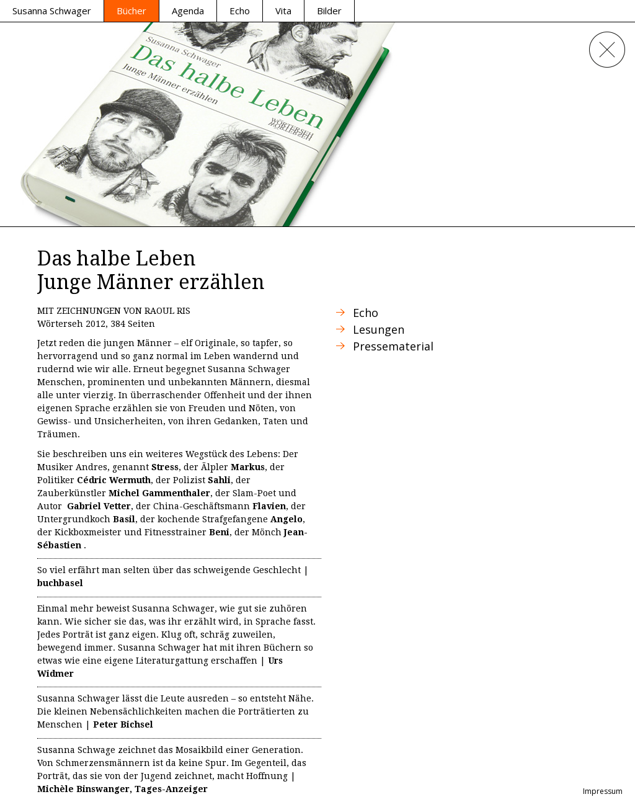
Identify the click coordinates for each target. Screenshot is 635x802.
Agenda (188, 10)
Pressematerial (393, 346)
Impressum (603, 791)
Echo (239, 10)
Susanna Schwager (51, 10)
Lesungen (378, 329)
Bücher (131, 10)
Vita (283, 10)
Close (607, 49)
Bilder (329, 10)
